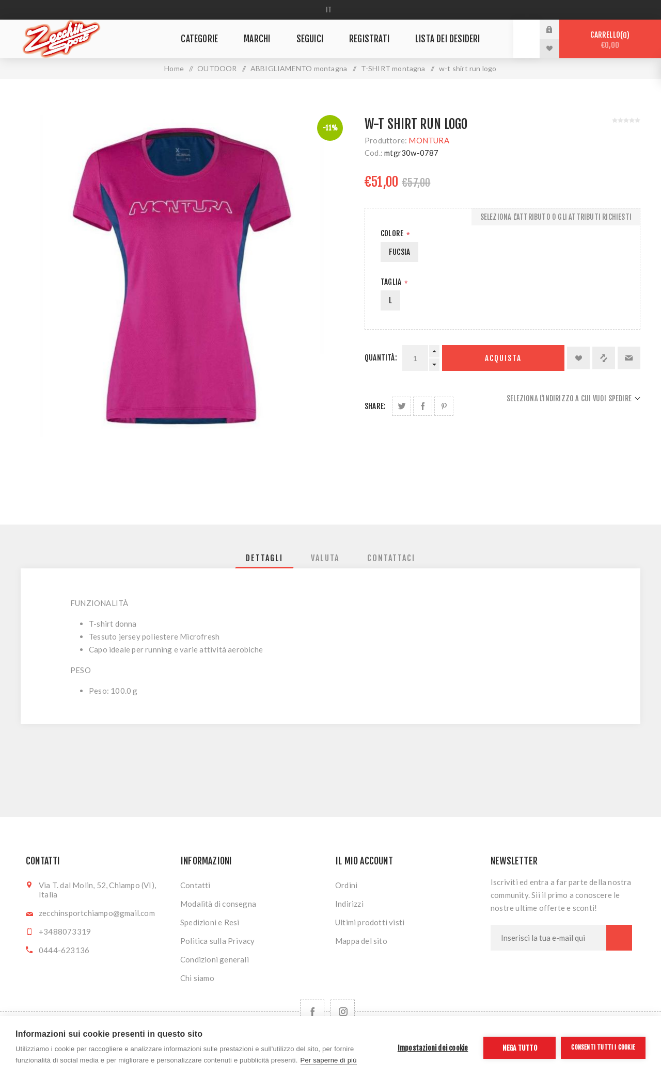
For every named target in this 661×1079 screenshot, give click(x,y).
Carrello (610, 40)
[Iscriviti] (548, 938)
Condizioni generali (214, 959)
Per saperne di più (329, 1060)
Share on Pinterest (443, 406)
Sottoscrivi (619, 938)
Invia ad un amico (629, 358)
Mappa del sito (361, 940)
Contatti (195, 885)
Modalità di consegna (218, 903)
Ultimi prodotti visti (369, 922)
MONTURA (428, 140)
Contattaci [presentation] (391, 558)
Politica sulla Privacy (217, 940)
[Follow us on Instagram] (342, 1012)
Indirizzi (349, 903)
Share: (375, 406)
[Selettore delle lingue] (330, 10)
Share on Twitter (401, 406)
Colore (393, 233)
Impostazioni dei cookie (433, 1047)
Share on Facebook (422, 406)
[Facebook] (312, 1012)
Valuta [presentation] (325, 558)
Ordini (346, 885)
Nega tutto (519, 1047)
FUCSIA (399, 252)
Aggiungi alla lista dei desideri (578, 358)
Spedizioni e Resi (209, 922)
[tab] (264, 558)
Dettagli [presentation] (264, 558)
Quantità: (381, 358)
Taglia (392, 282)
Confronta (603, 358)
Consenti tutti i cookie (603, 1047)
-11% (330, 128)
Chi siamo (197, 978)
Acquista (503, 358)
